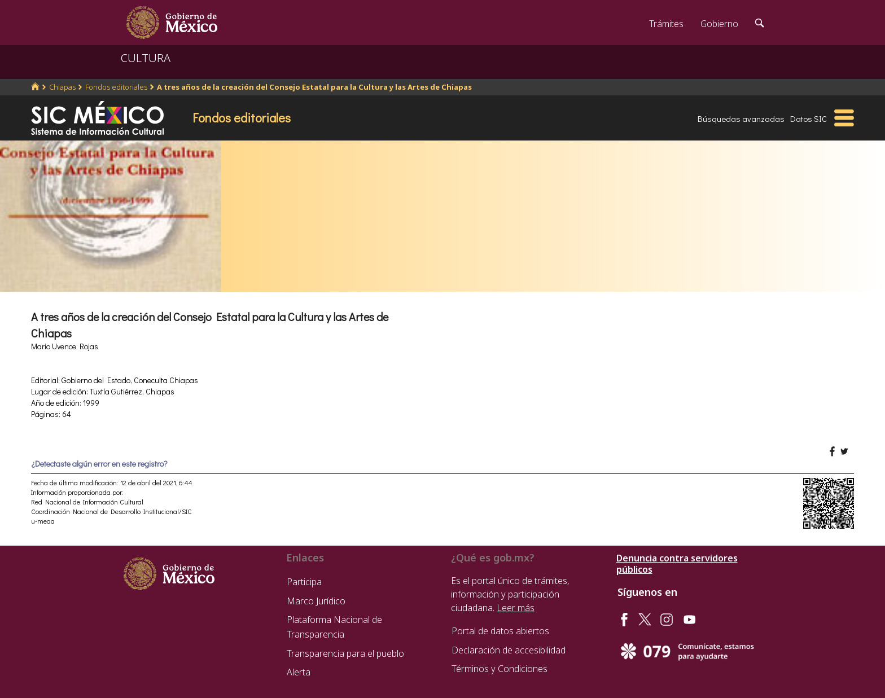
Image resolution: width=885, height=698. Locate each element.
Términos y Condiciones (499, 668)
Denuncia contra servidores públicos (677, 564)
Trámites (666, 23)
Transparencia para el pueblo (345, 653)
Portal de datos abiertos (500, 631)
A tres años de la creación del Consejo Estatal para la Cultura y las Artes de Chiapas (314, 87)
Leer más (515, 608)
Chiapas (62, 87)
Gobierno (719, 23)
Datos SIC (808, 118)
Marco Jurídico (316, 601)
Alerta (298, 672)
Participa (304, 582)
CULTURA (145, 57)
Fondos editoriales (116, 87)
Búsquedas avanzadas (741, 118)
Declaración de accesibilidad (509, 650)
